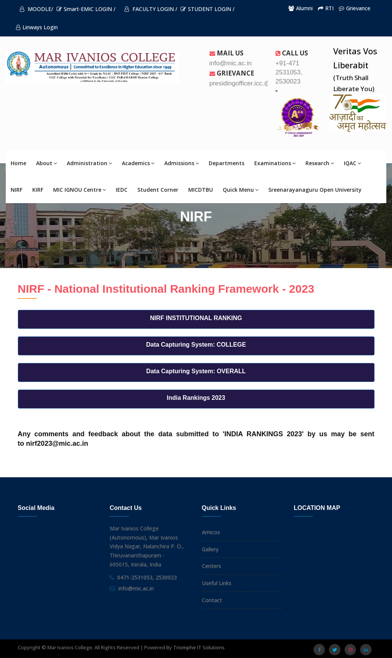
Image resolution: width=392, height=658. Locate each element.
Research (319, 163)
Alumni (300, 8)
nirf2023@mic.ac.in (57, 443)
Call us (292, 53)
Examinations (275, 163)
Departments (226, 163)
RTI (326, 8)
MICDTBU (200, 189)
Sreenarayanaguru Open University (315, 189)
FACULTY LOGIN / (150, 9)
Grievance (354, 8)
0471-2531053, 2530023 (147, 577)
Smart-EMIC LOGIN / (86, 9)
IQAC (352, 163)
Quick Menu (240, 189)
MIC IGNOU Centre (79, 189)
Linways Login (37, 27)
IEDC (122, 189)
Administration (89, 163)
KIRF (37, 189)
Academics (138, 163)
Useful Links (216, 583)
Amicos (211, 532)
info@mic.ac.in (136, 588)
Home (18, 163)
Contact (212, 600)
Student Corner (157, 189)
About (46, 163)
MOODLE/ (36, 9)
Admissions (181, 163)
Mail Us (226, 53)
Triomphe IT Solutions (199, 647)
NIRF (16, 189)
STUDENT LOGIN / (208, 9)
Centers (211, 566)
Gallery (210, 549)
